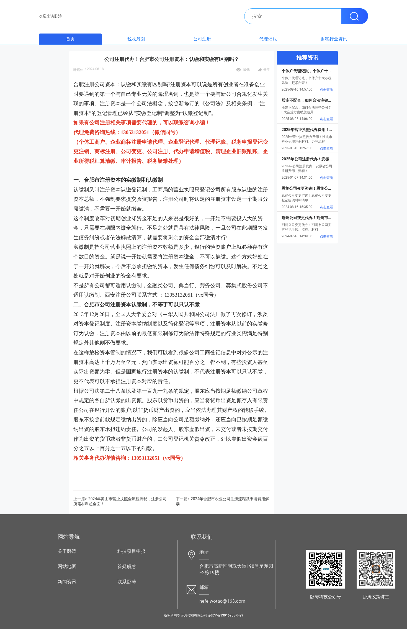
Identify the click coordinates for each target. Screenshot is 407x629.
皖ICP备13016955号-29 (225, 615)
